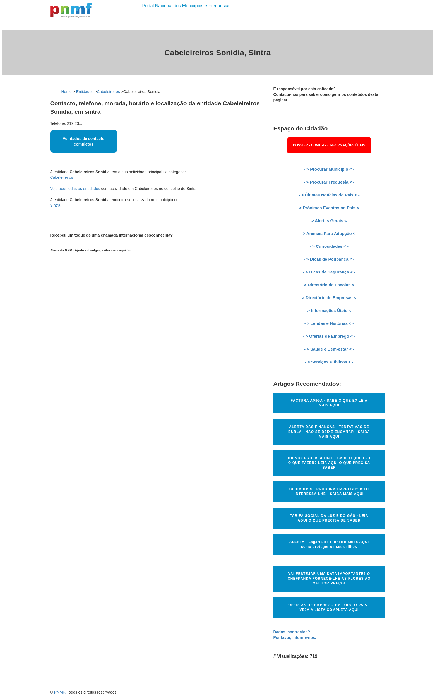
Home (66, 91)
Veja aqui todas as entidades (75, 188)
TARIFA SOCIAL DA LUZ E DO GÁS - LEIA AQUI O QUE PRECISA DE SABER (329, 518)
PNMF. (60, 692)
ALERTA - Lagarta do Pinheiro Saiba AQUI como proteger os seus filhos (329, 544)
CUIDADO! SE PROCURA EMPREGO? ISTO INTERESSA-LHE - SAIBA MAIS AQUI (329, 491)
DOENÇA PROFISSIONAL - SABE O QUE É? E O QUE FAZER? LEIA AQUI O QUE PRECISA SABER (329, 463)
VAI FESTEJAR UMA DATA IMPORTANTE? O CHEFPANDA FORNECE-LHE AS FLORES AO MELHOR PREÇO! (329, 578)
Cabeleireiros (108, 91)
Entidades (84, 91)
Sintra (55, 205)
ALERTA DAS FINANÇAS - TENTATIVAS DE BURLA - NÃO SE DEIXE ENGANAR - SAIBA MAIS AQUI (329, 431)
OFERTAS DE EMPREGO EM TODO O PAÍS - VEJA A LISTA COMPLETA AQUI (329, 607)
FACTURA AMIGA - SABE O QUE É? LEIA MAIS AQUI (329, 403)
